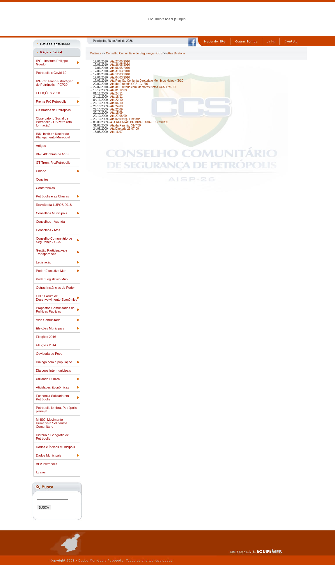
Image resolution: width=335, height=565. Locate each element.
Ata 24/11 (116, 93)
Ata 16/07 (116, 131)
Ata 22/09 (116, 109)
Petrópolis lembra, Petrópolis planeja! (56, 409)
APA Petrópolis (46, 464)
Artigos (41, 145)
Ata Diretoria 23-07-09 (124, 128)
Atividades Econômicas (52, 387)
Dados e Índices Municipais (55, 447)
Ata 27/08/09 (118, 115)
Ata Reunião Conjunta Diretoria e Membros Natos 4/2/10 (146, 80)
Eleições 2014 (46, 345)
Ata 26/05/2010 (120, 64)
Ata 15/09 (116, 112)
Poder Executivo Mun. (52, 270)
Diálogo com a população (54, 362)
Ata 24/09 (116, 106)
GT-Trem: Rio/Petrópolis (53, 162)
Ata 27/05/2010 (120, 61)
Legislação (44, 262)
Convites (42, 179)
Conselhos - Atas (48, 230)
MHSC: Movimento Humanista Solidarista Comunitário (51, 423)
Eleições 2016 (46, 336)
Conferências (45, 188)
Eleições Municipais (50, 328)
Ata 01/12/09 (118, 90)
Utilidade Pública (48, 379)
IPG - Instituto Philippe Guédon (52, 62)
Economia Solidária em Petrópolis (52, 397)
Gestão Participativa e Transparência (52, 252)
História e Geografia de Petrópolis (52, 436)
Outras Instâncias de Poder (55, 287)
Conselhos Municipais (51, 213)
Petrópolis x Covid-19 (51, 72)
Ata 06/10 (116, 103)
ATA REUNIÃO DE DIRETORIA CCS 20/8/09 (139, 122)
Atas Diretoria (176, 53)
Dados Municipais (48, 455)
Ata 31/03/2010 (120, 71)
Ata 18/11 (116, 96)
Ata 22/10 (116, 99)
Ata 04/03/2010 (120, 77)
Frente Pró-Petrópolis (51, 101)
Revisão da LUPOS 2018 (54, 204)
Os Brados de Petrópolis (53, 110)
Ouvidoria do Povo (49, 353)
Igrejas (41, 472)
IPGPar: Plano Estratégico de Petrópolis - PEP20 (54, 82)
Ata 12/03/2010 (120, 74)
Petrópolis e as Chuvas (52, 196)
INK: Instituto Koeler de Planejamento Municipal (53, 135)
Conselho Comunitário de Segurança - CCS (54, 240)
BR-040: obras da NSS (52, 154)
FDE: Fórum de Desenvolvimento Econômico (56, 297)
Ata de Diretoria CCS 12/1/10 (129, 83)
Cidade (41, 171)
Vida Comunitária (48, 320)
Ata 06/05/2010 (120, 67)
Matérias (95, 53)
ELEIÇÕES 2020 (48, 93)
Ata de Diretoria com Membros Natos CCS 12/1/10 (143, 87)
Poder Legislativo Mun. (52, 279)
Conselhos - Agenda (50, 221)
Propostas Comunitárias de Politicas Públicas (55, 309)
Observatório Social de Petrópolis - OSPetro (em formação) (54, 122)
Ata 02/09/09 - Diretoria (125, 119)
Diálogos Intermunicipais (53, 370)
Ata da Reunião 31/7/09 (125, 125)
